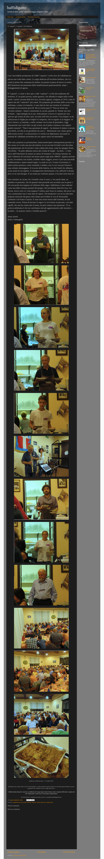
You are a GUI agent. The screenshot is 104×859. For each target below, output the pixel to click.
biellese (29, 802)
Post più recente (13, 852)
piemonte (43, 802)
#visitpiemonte (16, 802)
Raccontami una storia (33, 17)
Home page (10, 17)
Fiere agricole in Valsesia (90, 88)
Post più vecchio (69, 852)
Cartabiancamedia (20, 17)
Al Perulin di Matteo (91, 77)
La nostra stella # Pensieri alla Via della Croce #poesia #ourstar (91, 56)
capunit (38, 802)
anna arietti (23, 802)
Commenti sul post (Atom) (19, 855)
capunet (34, 802)
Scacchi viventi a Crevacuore (90, 118)
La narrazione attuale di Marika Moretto (90, 128)
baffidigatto (16, 7)
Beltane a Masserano (89, 138)
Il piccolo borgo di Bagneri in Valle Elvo (90, 70)
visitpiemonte (49, 802)
